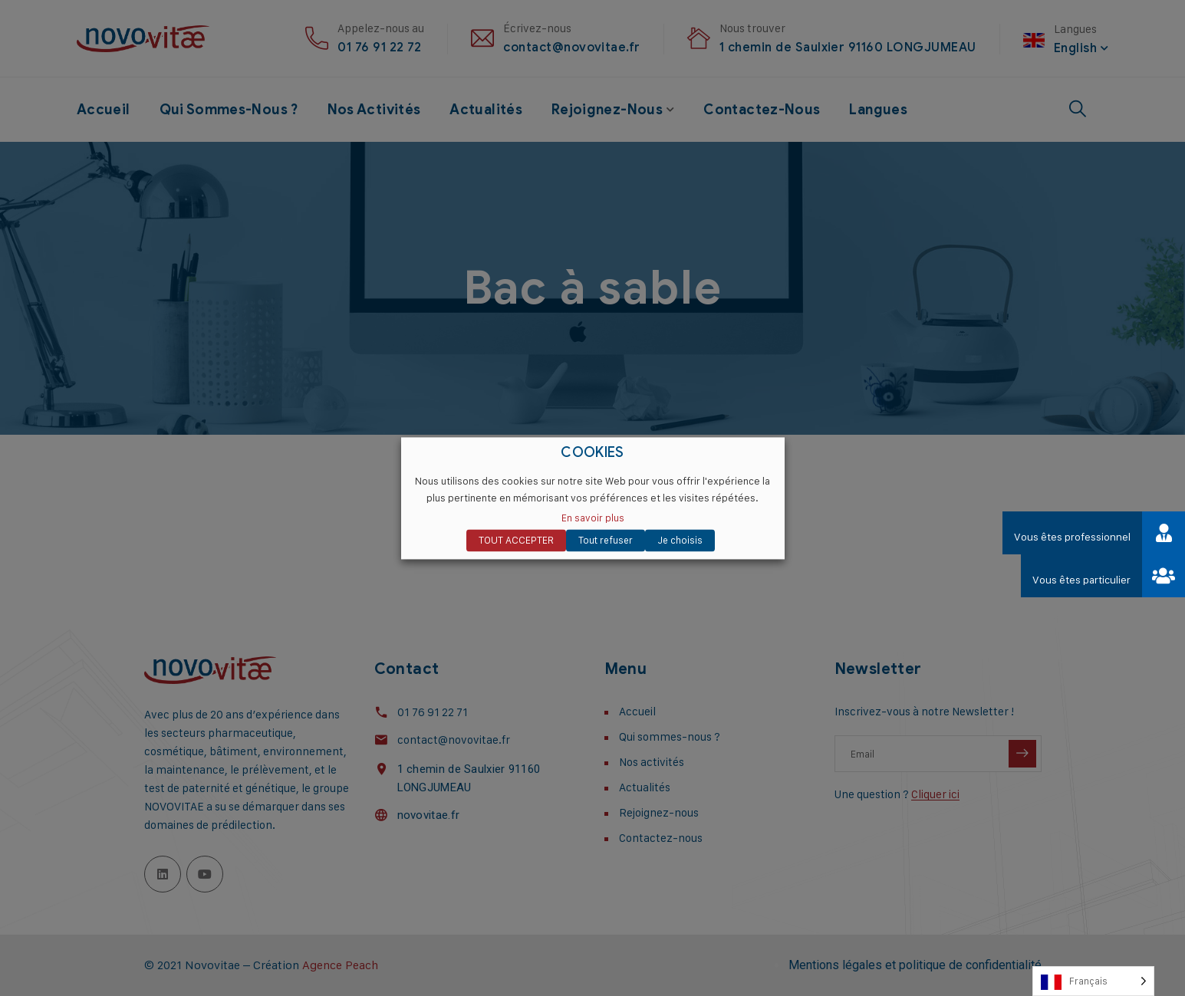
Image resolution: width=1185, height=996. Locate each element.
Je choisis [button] (680, 540)
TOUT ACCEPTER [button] (516, 540)
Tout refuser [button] (605, 540)
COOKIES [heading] (592, 453)
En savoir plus (592, 517)
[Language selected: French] (1093, 981)
